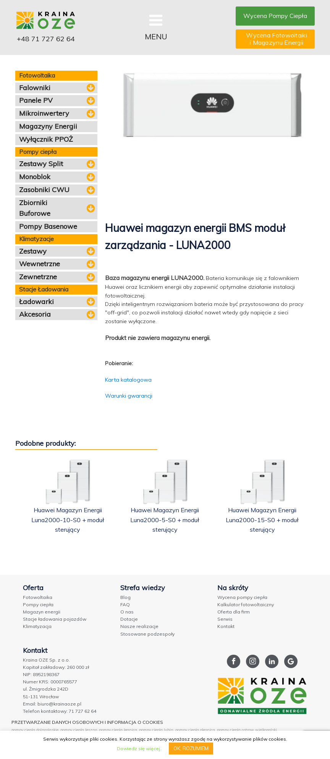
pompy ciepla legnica (118, 729)
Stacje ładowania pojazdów (54, 619)
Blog (125, 597)
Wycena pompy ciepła (242, 597)
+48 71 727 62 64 (46, 38)
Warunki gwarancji (128, 395)
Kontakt (226, 626)
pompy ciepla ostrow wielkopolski (247, 729)
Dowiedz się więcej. (139, 748)
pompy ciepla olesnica (195, 729)
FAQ (125, 604)
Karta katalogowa (128, 379)
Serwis (225, 619)
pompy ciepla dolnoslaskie (34, 729)
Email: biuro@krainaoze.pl (52, 704)
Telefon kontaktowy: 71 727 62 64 (59, 711)
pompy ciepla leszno (78, 729)
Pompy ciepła (38, 604)
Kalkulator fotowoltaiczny (245, 604)
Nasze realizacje (139, 626)
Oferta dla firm (233, 612)
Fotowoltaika (37, 597)
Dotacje (129, 619)
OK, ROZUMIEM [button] (191, 748)
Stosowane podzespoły (147, 634)
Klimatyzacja (37, 626)
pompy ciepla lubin (156, 729)
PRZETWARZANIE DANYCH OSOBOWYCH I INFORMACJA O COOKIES (87, 722)
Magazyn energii (41, 612)
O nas (127, 612)
